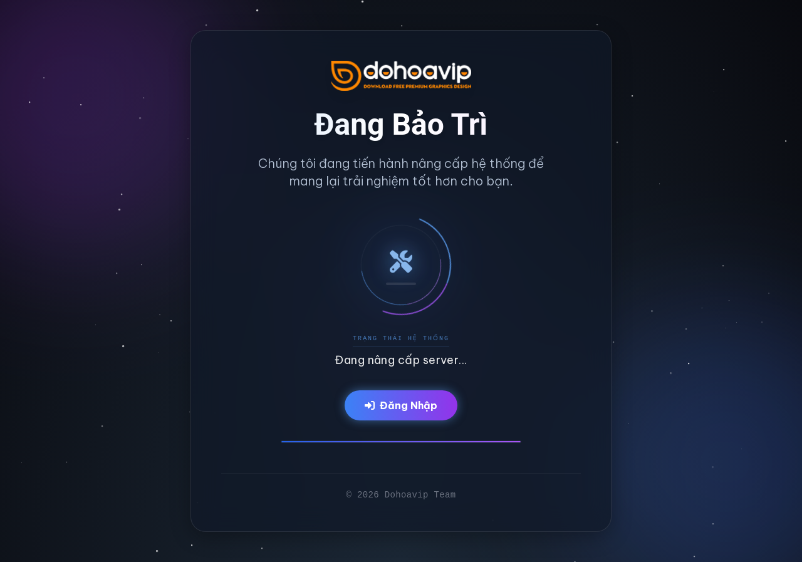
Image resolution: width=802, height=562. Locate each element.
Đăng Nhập (401, 405)
